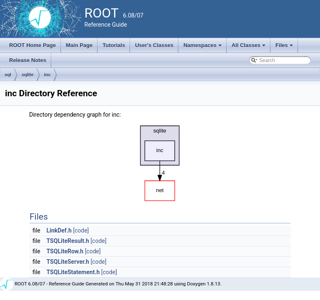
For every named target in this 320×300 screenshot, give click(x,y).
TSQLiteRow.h (65, 251)
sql (8, 74)
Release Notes (27, 60)
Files (284, 47)
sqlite (28, 74)
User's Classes (154, 45)
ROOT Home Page (32, 45)
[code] (81, 230)
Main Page (79, 45)
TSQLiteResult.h (68, 241)
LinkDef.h (59, 230)
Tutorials (113, 45)
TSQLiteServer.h (68, 261)
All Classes (249, 47)
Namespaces (203, 47)
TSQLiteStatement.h (73, 272)
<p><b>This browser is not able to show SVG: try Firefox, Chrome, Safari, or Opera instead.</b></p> (160, 161)
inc (47, 74)
